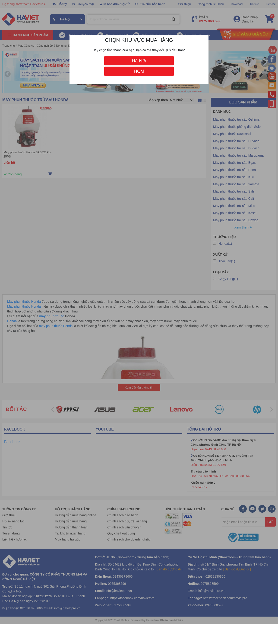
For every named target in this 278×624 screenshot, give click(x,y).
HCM (139, 71)
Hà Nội (139, 60)
